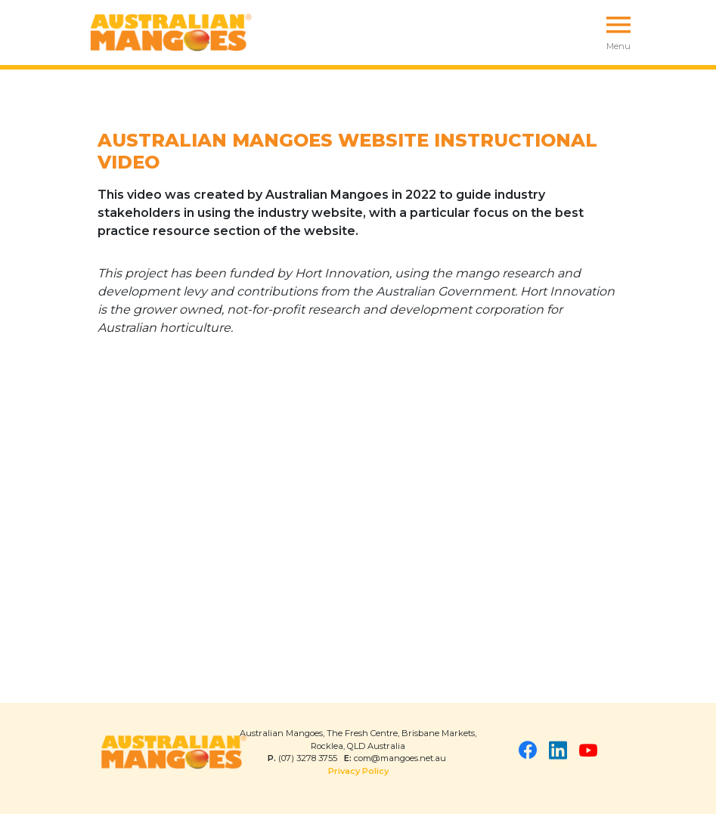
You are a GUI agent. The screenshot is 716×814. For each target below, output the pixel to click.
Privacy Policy (358, 771)
